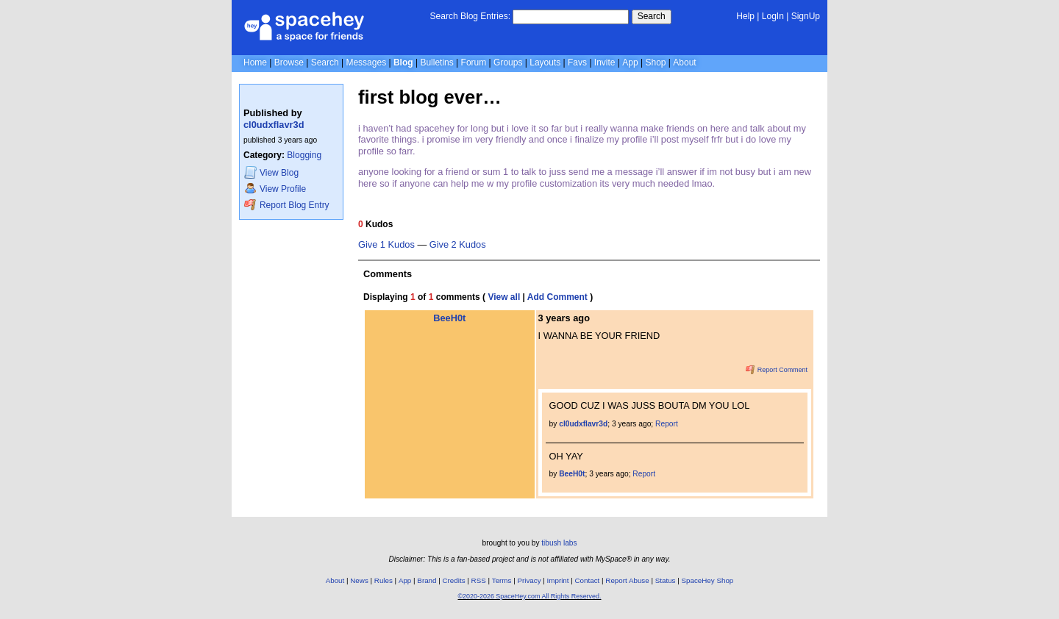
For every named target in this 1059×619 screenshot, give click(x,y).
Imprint (558, 580)
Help (745, 16)
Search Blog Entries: (470, 16)
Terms (502, 580)
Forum (474, 62)
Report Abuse (627, 580)
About (684, 62)
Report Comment (776, 369)
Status (665, 580)
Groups (507, 62)
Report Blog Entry (286, 204)
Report (666, 424)
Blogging (304, 155)
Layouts (545, 62)
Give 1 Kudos (386, 245)
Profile (275, 188)
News (359, 580)
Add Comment (557, 297)
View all (504, 297)
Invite (605, 62)
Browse (289, 62)
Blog (403, 62)
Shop (655, 62)
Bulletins (436, 62)
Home (255, 62)
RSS (478, 580)
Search (652, 16)
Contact (587, 580)
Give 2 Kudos (457, 245)
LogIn (773, 16)
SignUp (805, 16)
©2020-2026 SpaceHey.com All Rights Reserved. (529, 596)
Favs (577, 62)
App (630, 62)
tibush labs (559, 543)
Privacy (529, 580)
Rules (383, 580)
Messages (366, 62)
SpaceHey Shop (708, 580)
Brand (426, 580)
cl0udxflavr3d (273, 124)
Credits (454, 580)
